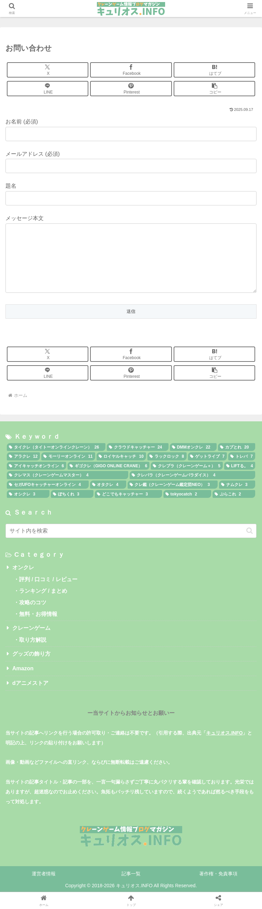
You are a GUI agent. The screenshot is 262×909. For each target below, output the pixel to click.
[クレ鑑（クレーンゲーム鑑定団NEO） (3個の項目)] (173, 498)
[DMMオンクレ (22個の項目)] (193, 461)
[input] (131, 544)
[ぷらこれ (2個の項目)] (234, 508)
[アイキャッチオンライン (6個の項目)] (36, 479)
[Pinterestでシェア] (131, 88)
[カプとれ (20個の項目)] (236, 461)
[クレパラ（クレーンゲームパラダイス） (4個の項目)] (192, 489)
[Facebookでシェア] (131, 70)
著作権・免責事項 (218, 887)
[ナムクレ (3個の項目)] (237, 498)
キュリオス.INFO (224, 746)
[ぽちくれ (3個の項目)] (72, 508)
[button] (214, 88)
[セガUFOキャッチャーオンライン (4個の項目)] (48, 498)
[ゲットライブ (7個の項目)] (207, 470)
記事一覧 (131, 887)
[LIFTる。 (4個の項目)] (240, 479)
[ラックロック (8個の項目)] (167, 470)
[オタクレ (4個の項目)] (108, 498)
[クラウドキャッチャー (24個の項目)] (138, 461)
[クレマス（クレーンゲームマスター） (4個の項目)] (67, 489)
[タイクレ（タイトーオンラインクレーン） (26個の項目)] (56, 461)
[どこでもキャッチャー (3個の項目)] (128, 508)
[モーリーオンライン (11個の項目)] (68, 470)
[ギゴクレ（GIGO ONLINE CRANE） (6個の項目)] (108, 479)
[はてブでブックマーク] (214, 70)
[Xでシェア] (47, 70)
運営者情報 (44, 887)
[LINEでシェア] (47, 88)
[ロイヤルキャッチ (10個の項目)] (121, 470)
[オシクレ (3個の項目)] (28, 508)
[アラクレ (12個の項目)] (23, 470)
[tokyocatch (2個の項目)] (187, 508)
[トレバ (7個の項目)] (241, 470)
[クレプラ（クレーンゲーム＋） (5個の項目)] (186, 479)
